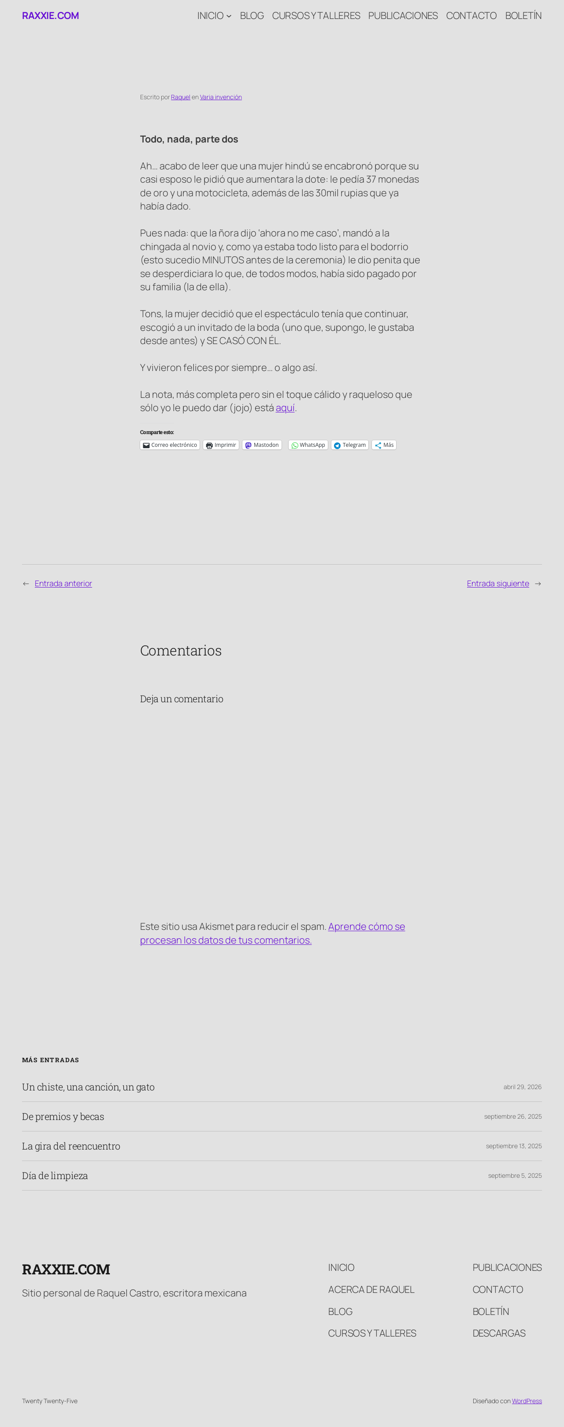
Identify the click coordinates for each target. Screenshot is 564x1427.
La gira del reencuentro (71, 1146)
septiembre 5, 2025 (515, 1175)
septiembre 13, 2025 (514, 1146)
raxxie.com (50, 15)
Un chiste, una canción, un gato (88, 1087)
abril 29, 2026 (523, 1086)
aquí (285, 407)
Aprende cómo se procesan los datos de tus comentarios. (272, 933)
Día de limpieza (55, 1175)
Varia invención (221, 97)
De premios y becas (63, 1116)
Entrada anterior (63, 583)
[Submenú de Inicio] (229, 16)
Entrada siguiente (498, 583)
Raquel (180, 97)
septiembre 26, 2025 (513, 1116)
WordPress (527, 1401)
